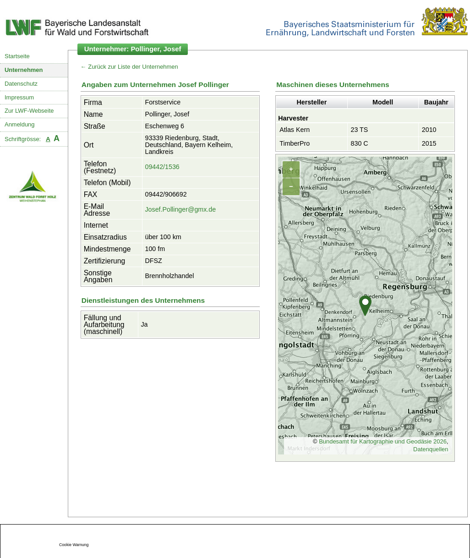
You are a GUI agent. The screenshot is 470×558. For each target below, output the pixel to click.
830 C (359, 143)
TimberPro (294, 143)
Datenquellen (430, 449)
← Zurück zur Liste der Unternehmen (129, 66)
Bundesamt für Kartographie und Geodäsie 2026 (383, 441)
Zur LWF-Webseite (29, 110)
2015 (429, 143)
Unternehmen (24, 69)
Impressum (19, 97)
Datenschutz (21, 83)
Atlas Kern (294, 129)
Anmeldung (20, 124)
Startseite (17, 56)
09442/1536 (162, 166)
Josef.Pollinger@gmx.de (180, 209)
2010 (429, 129)
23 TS (359, 129)
